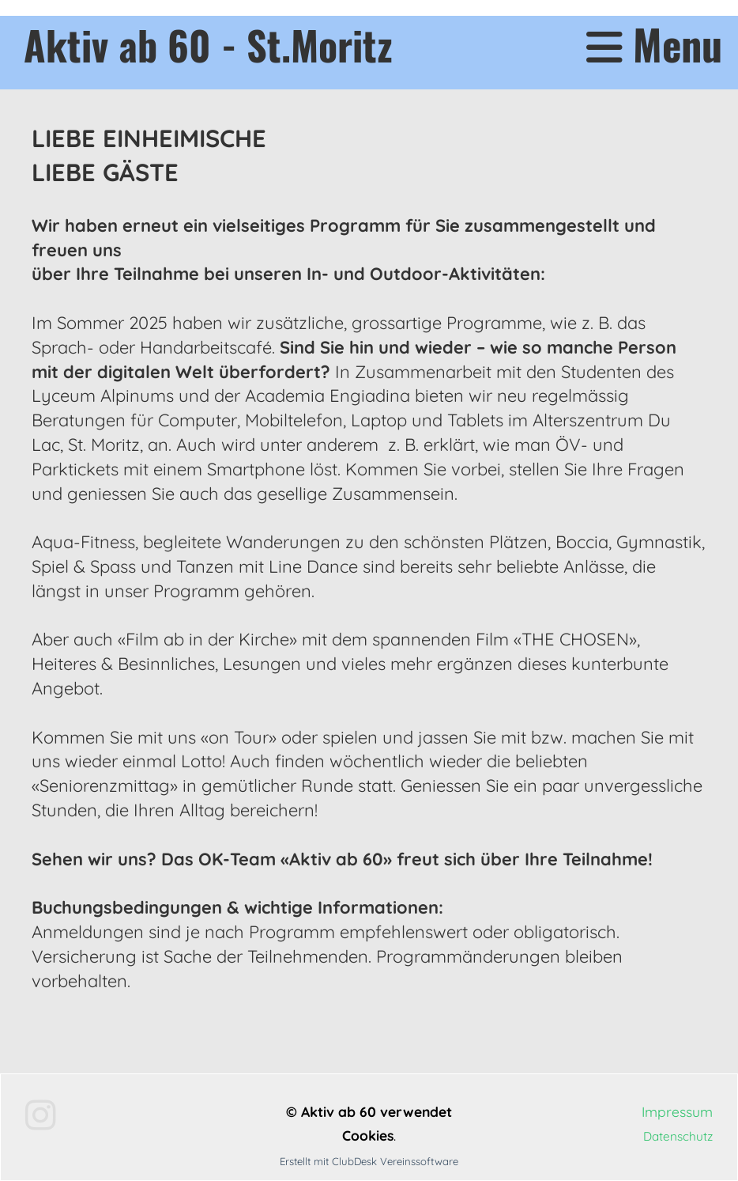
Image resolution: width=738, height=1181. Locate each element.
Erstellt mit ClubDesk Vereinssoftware (369, 1161)
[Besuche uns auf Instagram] (40, 1115)
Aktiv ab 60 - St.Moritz (208, 44)
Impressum (677, 1111)
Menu (654, 45)
